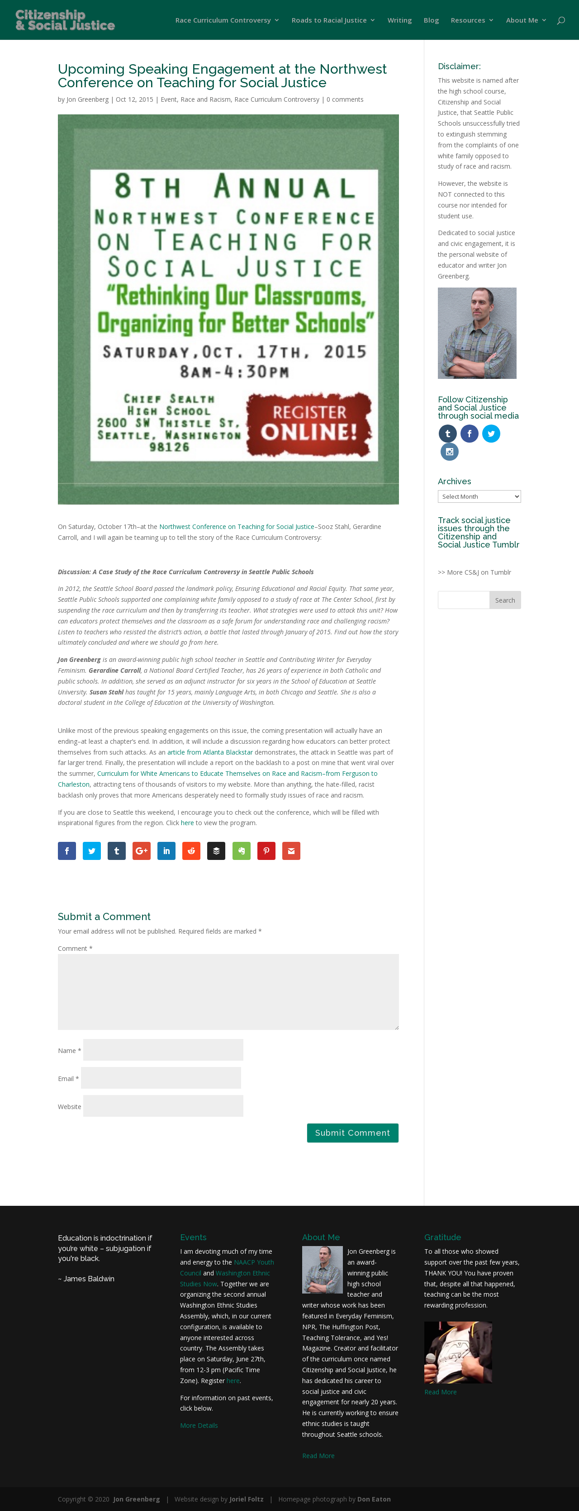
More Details (199, 1425)
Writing (400, 20)
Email (68, 1078)
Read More (318, 1455)
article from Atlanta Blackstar (210, 752)
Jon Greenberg (87, 99)
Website (69, 1106)
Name (69, 1050)
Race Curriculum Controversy (223, 20)
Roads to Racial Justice (329, 20)
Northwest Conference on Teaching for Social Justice (236, 526)
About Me (522, 20)
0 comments (345, 99)
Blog (431, 20)
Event (169, 99)
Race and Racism (205, 99)
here (187, 822)
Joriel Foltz (246, 1499)
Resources (468, 20)
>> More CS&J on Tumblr (474, 553)
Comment (75, 948)
